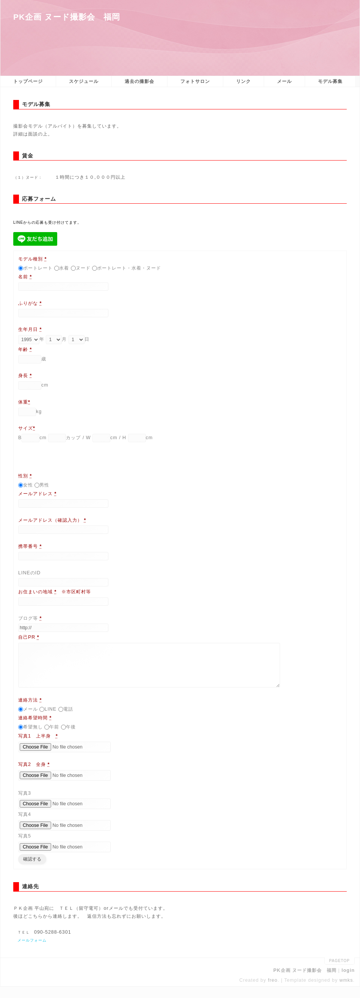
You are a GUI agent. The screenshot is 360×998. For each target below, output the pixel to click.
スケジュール (84, 81)
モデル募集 (330, 81)
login (348, 981)
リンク (243, 81)
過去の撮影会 (139, 81)
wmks (346, 991)
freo (273, 991)
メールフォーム (32, 951)
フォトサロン (195, 81)
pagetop (339, 972)
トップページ (28, 81)
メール (284, 81)
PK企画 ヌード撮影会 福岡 (66, 16)
